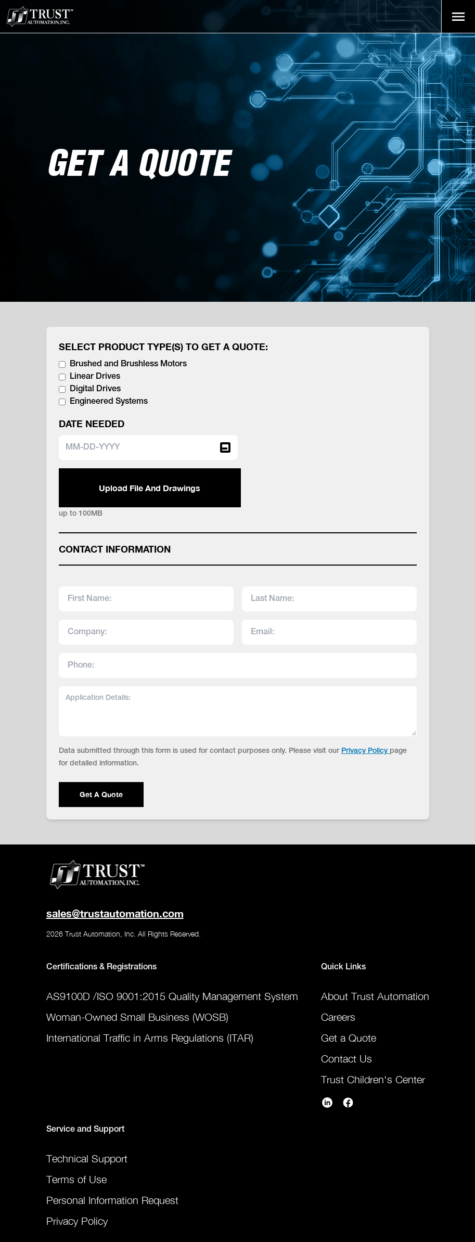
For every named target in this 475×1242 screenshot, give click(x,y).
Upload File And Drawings (150, 487)
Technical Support (86, 1158)
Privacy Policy (365, 751)
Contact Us (346, 1059)
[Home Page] (39, 16)
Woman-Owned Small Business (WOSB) (137, 1017)
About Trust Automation (375, 996)
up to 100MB (80, 513)
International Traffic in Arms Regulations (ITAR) (149, 1038)
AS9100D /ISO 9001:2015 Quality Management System (172, 996)
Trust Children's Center (373, 1079)
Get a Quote (348, 1038)
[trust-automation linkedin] (327, 1102)
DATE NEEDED (91, 423)
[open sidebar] (458, 16)
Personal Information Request (112, 1200)
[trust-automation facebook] (348, 1102)
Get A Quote (101, 794)
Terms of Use (76, 1179)
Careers (338, 1017)
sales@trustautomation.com (115, 913)
